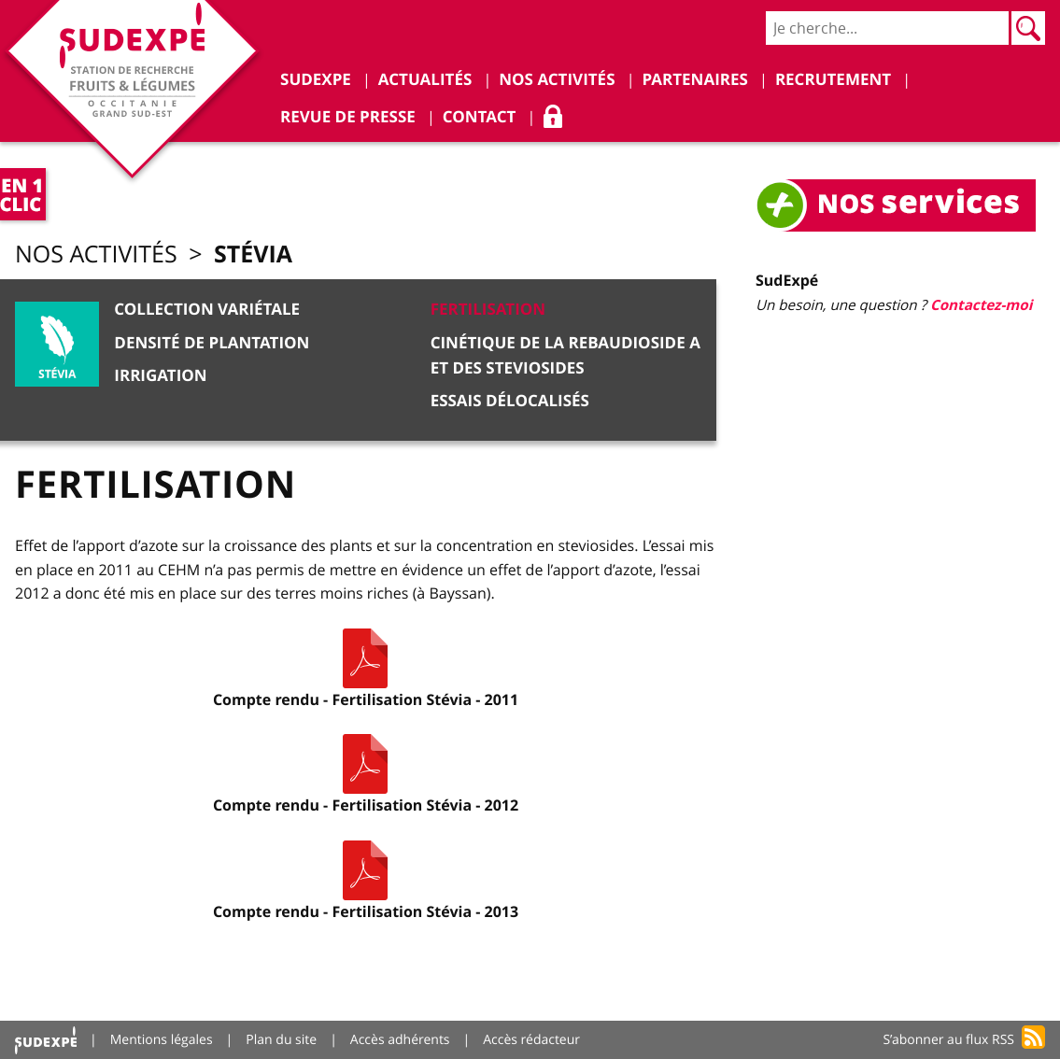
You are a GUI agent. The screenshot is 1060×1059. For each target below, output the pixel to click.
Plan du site (281, 1040)
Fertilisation (488, 309)
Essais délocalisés (510, 401)
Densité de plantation (211, 343)
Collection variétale (207, 309)
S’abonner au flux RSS (948, 1040)
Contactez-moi (981, 305)
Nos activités (96, 254)
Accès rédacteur (531, 1040)
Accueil (46, 1039)
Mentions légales (161, 1040)
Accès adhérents (400, 1040)
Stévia (253, 253)
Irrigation (160, 376)
